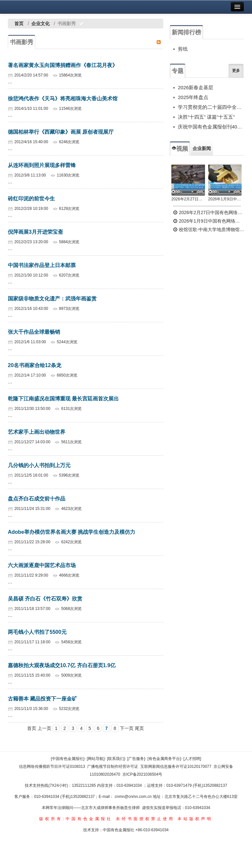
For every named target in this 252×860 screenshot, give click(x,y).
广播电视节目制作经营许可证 (112, 766)
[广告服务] (136, 758)
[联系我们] (116, 758)
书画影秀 (21, 42)
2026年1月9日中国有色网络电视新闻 (225, 199)
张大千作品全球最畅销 (34, 332)
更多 (236, 70)
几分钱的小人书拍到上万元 (39, 465)
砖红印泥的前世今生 (31, 198)
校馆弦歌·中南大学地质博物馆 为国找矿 (208, 229)
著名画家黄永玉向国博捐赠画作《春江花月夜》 (63, 65)
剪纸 (183, 49)
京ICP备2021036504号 (142, 774)
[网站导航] (96, 758)
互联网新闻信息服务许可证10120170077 (175, 766)
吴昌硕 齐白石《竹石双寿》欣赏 (45, 598)
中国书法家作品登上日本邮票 (42, 265)
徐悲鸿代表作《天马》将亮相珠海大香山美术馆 (63, 98)
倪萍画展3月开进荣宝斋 (35, 232)
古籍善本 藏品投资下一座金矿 (42, 698)
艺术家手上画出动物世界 (36, 432)
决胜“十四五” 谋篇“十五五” (206, 117)
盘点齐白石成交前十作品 (36, 498)
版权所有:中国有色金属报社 (76, 819)
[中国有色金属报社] (68, 758)
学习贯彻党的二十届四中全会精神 (211, 107)
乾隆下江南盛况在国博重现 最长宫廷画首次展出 (63, 398)
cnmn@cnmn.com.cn (134, 796)
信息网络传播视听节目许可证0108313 (52, 766)
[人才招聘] (192, 758)
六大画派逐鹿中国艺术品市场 (42, 565)
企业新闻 (202, 148)
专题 (177, 71)
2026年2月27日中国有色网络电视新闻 (188, 199)
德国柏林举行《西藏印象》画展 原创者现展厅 (61, 132)
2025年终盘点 (193, 97)
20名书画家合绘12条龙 (34, 365)
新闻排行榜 (186, 32)
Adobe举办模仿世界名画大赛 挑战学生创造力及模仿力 (71, 532)
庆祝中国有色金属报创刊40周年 (211, 126)
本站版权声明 (195, 819)
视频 (180, 148)
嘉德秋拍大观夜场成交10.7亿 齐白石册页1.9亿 (62, 665)
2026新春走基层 (195, 87)
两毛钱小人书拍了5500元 (37, 632)
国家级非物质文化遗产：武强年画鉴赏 (52, 298)
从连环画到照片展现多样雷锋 (42, 165)
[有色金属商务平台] (164, 758)
